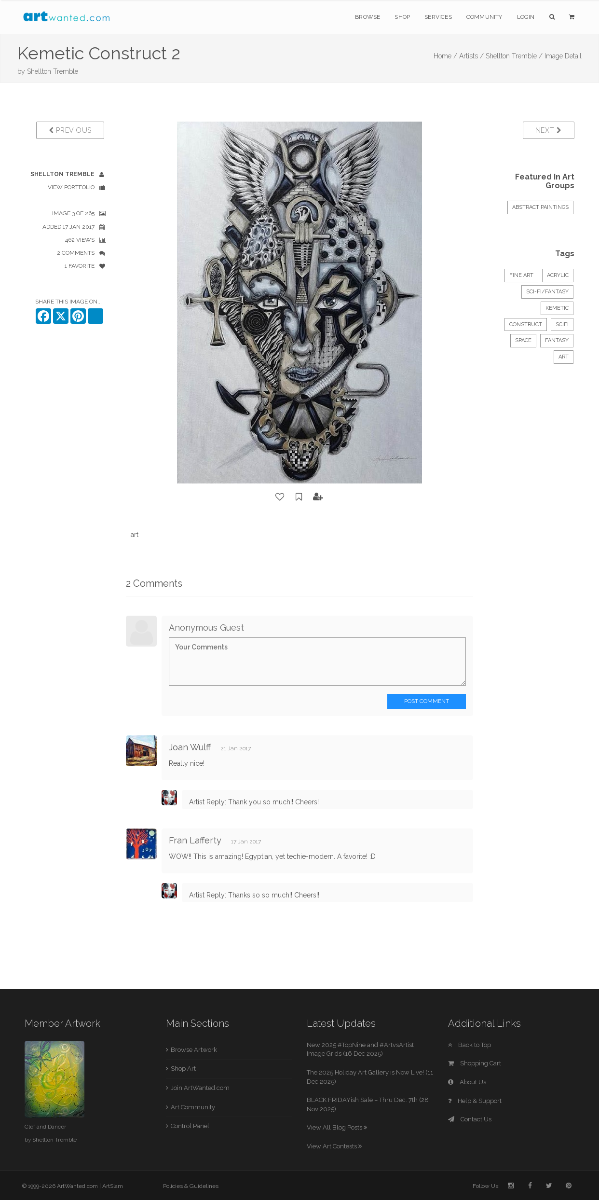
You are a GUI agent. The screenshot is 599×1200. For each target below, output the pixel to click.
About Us (467, 1082)
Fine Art (521, 275)
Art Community (193, 1107)
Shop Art (183, 1068)
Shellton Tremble (52, 71)
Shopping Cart (474, 1063)
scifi (562, 324)
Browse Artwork (194, 1049)
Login (526, 17)
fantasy (557, 340)
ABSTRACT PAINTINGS (540, 207)
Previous (70, 130)
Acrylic (558, 275)
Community (484, 17)
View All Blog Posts (337, 1127)
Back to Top (469, 1044)
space (523, 340)
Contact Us (469, 1119)
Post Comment (426, 701)
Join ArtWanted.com (200, 1087)
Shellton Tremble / (514, 56)
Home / (445, 56)
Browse (367, 17)
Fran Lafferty (195, 840)
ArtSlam (112, 1186)
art (563, 357)
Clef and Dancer (45, 1126)
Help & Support (475, 1100)
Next (548, 130)
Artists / (471, 56)
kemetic (557, 308)
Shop (402, 17)
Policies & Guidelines (190, 1186)
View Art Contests (334, 1146)
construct (525, 324)
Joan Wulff (190, 747)
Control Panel (190, 1126)
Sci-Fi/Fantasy (547, 292)
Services (438, 17)
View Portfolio (71, 187)
